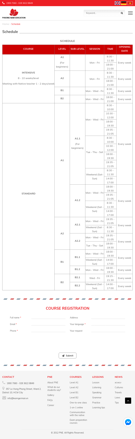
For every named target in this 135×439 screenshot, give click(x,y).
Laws (117, 397)
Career (50, 405)
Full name (15, 317)
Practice (96, 402)
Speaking (96, 392)
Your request (76, 330)
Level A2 (74, 387)
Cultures (119, 387)
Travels (118, 392)
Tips (117, 402)
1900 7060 (11, 3)
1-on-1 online (76, 407)
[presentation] (67, 341)
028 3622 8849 (25, 3)
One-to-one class (78, 402)
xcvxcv (118, 382)
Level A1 (74, 382)
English (117, 3)
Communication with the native (77, 414)
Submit (67, 355)
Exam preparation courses (78, 421)
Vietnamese (130, 3)
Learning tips (98, 407)
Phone (14, 330)
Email (13, 324)
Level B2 (74, 397)
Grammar (96, 397)
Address (74, 317)
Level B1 (74, 392)
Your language (78, 324)
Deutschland (123, 3)
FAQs (50, 400)
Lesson (95, 382)
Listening (96, 387)
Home (5, 23)
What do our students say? (54, 388)
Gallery (50, 395)
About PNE (52, 382)
